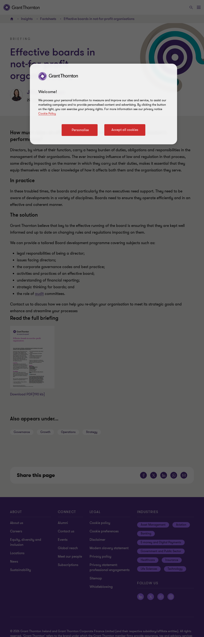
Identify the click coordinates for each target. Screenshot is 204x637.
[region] (103, 104)
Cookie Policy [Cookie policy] (47, 114)
